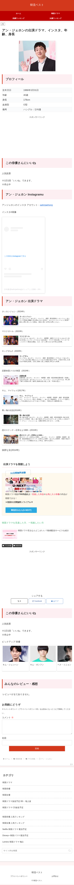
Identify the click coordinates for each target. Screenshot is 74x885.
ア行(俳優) (7, 546)
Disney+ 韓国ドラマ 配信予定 (15, 836)
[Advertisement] (37, 139)
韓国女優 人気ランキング (13, 824)
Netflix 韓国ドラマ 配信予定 (14, 830)
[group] (15, 659)
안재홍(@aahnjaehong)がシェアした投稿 (20, 289)
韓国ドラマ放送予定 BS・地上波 (16, 802)
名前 (4, 739)
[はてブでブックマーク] (54, 602)
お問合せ (55, 877)
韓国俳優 (17, 546)
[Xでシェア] (19, 602)
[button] (68, 659)
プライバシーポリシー (19, 877)
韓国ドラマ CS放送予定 (12, 808)
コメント (8, 718)
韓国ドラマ (7, 783)
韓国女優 (6, 796)
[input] (37, 851)
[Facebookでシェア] (37, 602)
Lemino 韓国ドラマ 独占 (13, 843)
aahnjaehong (46, 205)
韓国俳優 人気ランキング (13, 818)
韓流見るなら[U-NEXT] (21, 511)
